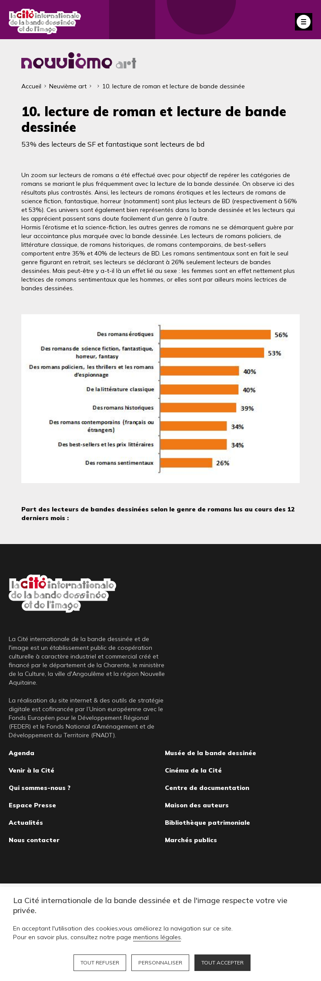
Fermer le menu (303, 21)
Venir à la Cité (31, 770)
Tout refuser (99, 962)
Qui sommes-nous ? (39, 788)
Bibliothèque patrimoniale (207, 822)
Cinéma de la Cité (193, 770)
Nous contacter (34, 840)
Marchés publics (191, 840)
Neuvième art (68, 86)
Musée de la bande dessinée (210, 753)
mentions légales (157, 937)
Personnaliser (160, 962)
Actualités (26, 822)
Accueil (31, 86)
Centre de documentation (207, 788)
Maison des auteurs (197, 805)
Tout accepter (222, 962)
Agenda (21, 753)
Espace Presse (32, 805)
